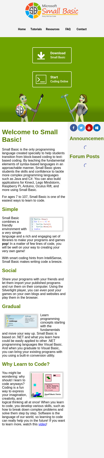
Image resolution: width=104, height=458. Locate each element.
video (42, 424)
